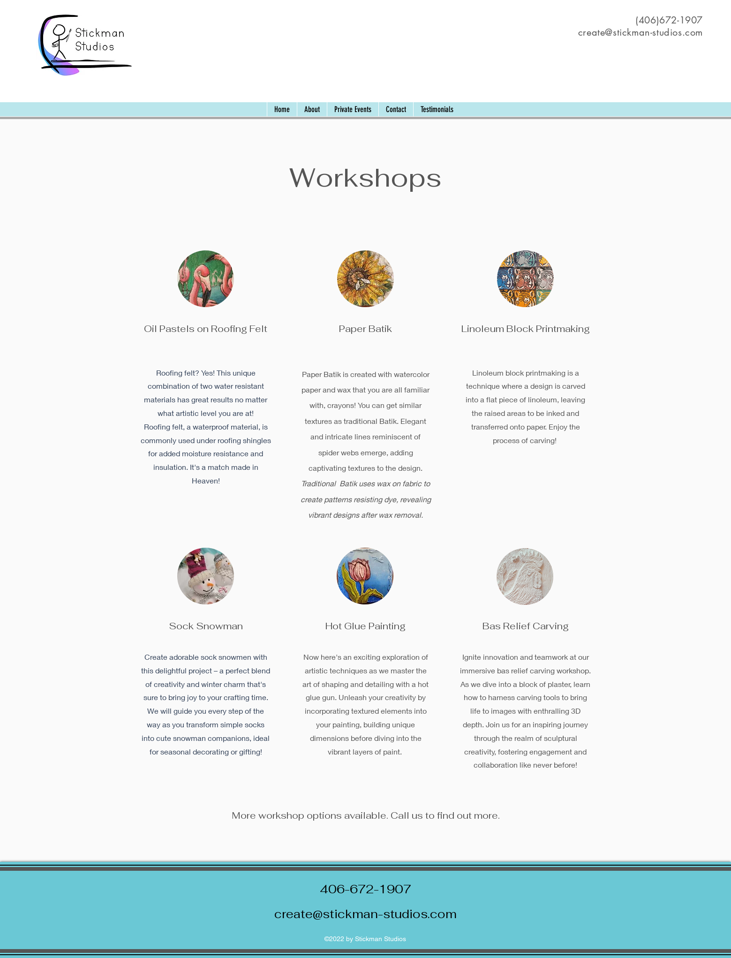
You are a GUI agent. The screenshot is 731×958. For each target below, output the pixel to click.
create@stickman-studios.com (365, 913)
